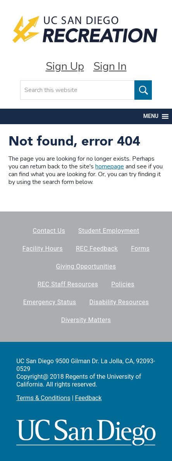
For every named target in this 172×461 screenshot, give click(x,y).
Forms (140, 248)
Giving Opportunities (86, 266)
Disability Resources (119, 302)
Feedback (88, 398)
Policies (122, 284)
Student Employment (108, 230)
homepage (109, 166)
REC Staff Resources (68, 284)
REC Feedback (97, 248)
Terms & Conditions (43, 398)
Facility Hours (42, 248)
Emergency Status (49, 302)
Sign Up (65, 66)
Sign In (110, 66)
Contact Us (49, 230)
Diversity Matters (86, 320)
